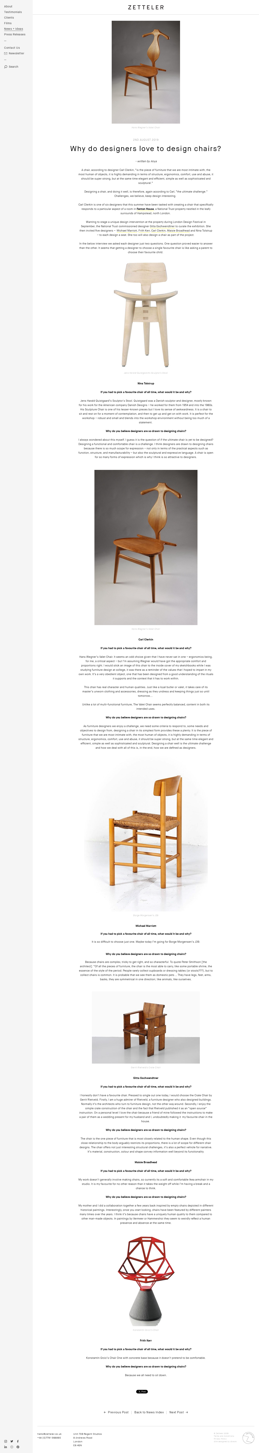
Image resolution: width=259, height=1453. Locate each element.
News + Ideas (13, 29)
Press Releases (14, 34)
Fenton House (145, 209)
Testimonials (13, 12)
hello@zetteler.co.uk (49, 1433)
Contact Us (12, 48)
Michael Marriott (127, 230)
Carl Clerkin (158, 230)
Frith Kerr (144, 230)
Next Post (176, 1412)
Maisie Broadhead (178, 230)
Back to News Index (149, 1412)
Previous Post (118, 1412)
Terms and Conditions (224, 1436)
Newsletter (16, 53)
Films (8, 23)
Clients (9, 17)
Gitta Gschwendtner (162, 226)
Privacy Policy (220, 1439)
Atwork (233, 1441)
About (8, 6)
